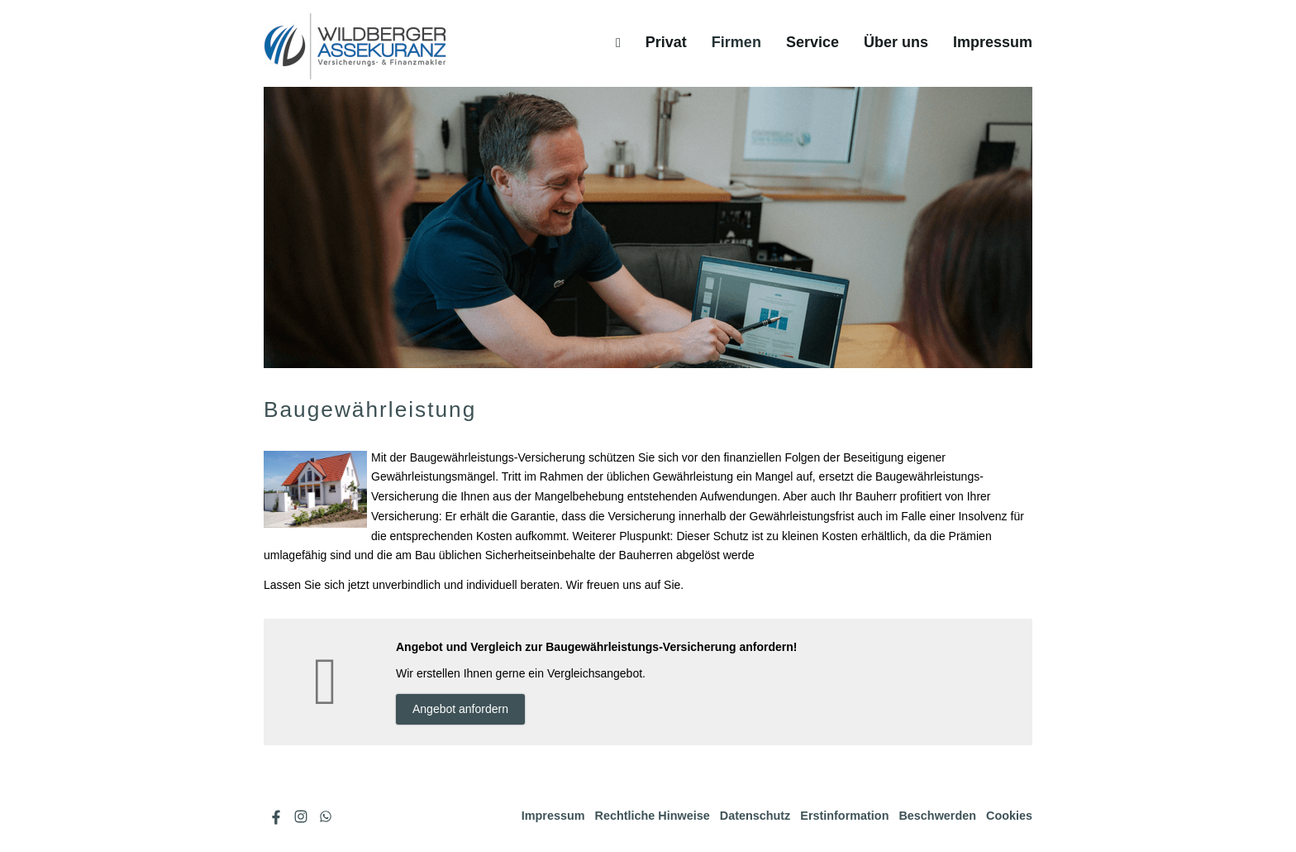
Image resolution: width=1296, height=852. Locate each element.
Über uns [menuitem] (896, 42)
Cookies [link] (1009, 815)
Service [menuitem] (812, 42)
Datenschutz (755, 815)
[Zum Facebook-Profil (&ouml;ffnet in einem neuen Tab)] (276, 816)
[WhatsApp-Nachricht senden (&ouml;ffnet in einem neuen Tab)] (325, 816)
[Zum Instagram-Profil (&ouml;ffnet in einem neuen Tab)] (300, 816)
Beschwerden (937, 815)
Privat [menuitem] (666, 42)
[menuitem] (618, 42)
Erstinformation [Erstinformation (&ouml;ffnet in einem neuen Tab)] (844, 815)
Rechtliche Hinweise (652, 815)
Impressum (553, 815)
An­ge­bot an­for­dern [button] (460, 709)
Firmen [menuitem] (736, 42)
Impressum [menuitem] (992, 42)
